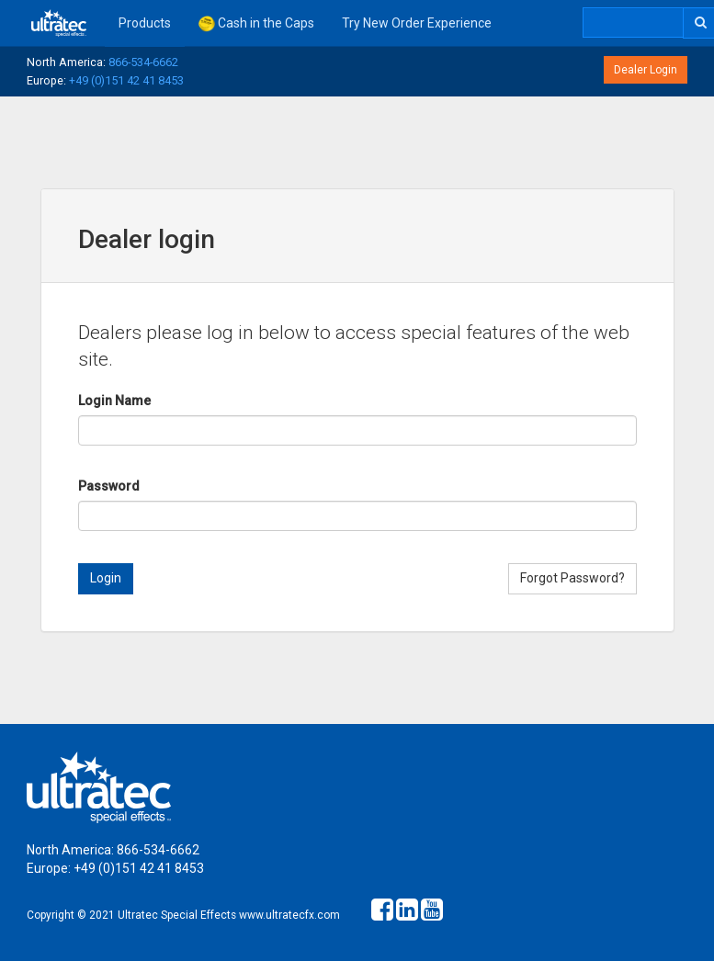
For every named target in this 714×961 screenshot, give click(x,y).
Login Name (114, 400)
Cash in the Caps (256, 24)
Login (105, 578)
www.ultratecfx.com (289, 915)
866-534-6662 (143, 62)
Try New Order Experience (417, 23)
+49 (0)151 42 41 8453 (126, 80)
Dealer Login (645, 69)
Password (109, 486)
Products (145, 23)
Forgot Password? (572, 578)
